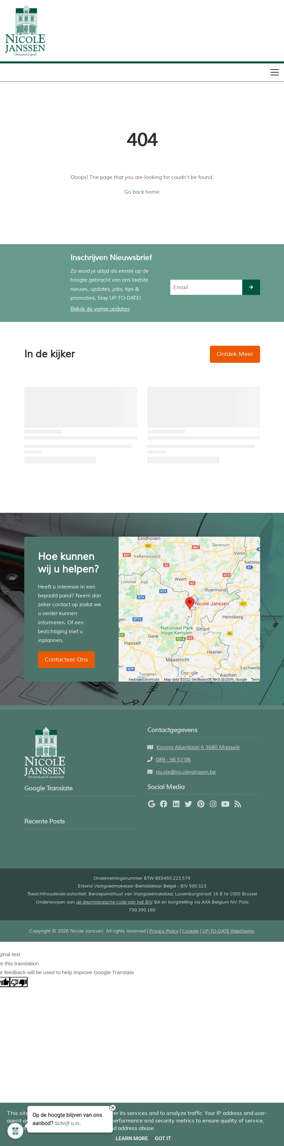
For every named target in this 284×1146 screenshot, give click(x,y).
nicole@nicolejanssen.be (186, 772)
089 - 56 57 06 (173, 759)
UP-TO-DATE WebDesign (228, 931)
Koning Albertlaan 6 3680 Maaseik (198, 747)
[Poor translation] (19, 982)
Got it (163, 1138)
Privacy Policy (163, 931)
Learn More (132, 1138)
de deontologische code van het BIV (114, 902)
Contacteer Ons (66, 659)
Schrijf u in (67, 1124)
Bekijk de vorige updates (100, 308)
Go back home (142, 192)
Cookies (190, 931)
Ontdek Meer (235, 354)
